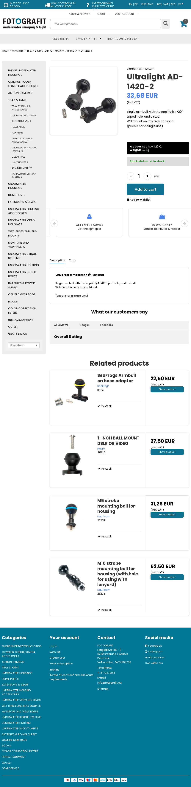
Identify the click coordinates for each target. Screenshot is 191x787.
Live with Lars (154, 663)
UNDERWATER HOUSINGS (17, 186)
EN (130, 4)
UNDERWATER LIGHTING (23, 265)
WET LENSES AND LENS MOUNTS (22, 233)
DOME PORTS (17, 195)
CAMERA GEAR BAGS (21, 294)
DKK (150, 4)
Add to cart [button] (145, 189)
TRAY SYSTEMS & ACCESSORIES (21, 108)
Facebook (155, 646)
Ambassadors (155, 657)
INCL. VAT (162, 4)
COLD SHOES (18, 156)
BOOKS (13, 301)
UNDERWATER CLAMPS (24, 115)
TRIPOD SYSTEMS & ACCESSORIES (22, 140)
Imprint (54, 669)
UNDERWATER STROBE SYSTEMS (22, 256)
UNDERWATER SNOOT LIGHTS (22, 274)
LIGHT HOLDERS (20, 162)
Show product (167, 389)
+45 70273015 (106, 673)
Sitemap (102, 689)
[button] (50, 348)
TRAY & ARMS (17, 100)
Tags (72, 260)
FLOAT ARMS (18, 126)
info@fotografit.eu (109, 683)
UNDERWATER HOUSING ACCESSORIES (23, 211)
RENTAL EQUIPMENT (20, 320)
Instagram (155, 651)
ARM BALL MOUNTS (22, 168)
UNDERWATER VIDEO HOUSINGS (21, 222)
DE (136, 4)
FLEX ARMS (17, 132)
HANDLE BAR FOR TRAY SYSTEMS (24, 175)
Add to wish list (139, 200)
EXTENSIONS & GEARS (22, 202)
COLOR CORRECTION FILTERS (22, 310)
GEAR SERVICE (17, 334)
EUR (143, 4)
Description (57, 260)
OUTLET (13, 327)
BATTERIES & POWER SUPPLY (21, 285)
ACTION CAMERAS (20, 93)
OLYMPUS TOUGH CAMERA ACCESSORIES (23, 84)
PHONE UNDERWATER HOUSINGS (22, 72)
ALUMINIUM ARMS (21, 121)
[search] (105, 24)
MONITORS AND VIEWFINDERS (18, 245)
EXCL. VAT (177, 4)
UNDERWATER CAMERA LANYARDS (24, 149)
